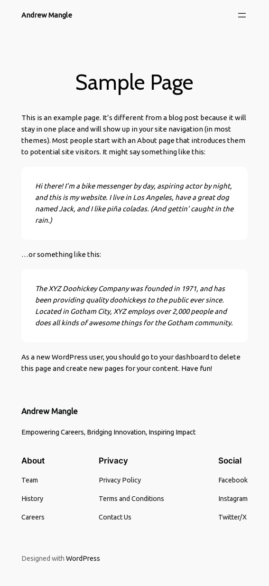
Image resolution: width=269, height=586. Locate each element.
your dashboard (184, 357)
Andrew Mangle (46, 15)
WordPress (83, 558)
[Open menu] (242, 15)
